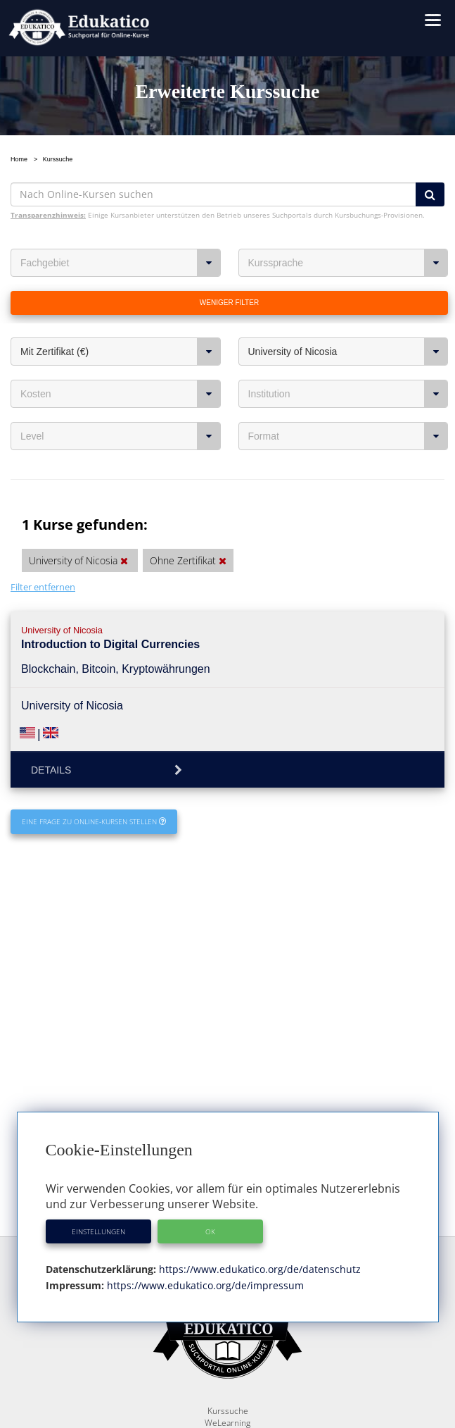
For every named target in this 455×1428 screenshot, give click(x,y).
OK (210, 1231)
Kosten (120, 394)
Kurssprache (348, 263)
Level (120, 436)
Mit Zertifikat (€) (120, 351)
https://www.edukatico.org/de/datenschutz (258, 1269)
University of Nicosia (348, 351)
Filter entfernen (43, 586)
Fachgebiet (120, 263)
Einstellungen (98, 1231)
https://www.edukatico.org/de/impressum (204, 1285)
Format (348, 436)
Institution (348, 394)
